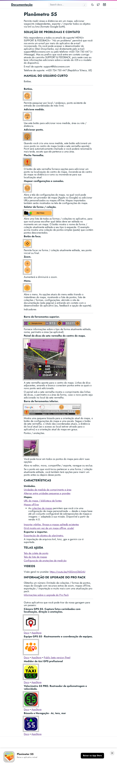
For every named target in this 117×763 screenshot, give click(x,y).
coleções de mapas (42, 508)
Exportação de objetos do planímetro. (44, 535)
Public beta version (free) (57, 657)
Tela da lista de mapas (35, 557)
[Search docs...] (67, 5)
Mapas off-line (31, 504)
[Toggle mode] (93, 4)
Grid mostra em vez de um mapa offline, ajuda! (49, 528)
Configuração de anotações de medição (45, 560)
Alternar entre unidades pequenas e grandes (47, 493)
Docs (26, 633)
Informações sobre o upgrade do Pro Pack (46, 595)
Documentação (22, 4)
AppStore (36, 633)
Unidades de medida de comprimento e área (47, 490)
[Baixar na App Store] (92, 755)
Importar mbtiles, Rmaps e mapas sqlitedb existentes (51, 524)
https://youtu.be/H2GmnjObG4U (67, 572)
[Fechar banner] (112, 753)
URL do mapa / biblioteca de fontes (43, 501)
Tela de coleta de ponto (36, 553)
